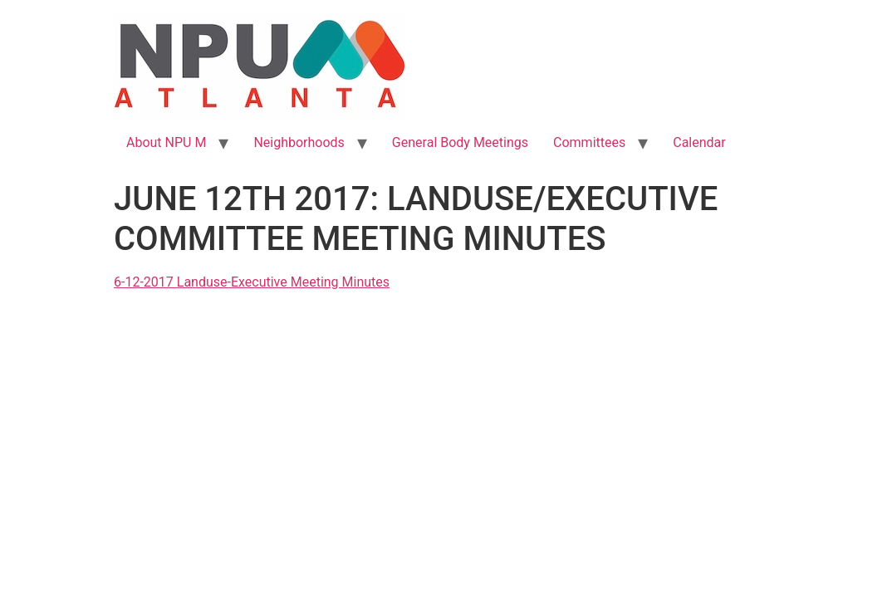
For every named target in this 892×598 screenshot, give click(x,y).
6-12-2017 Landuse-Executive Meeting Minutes (252, 282)
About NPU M (166, 142)
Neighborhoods (298, 142)
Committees (589, 142)
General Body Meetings (460, 142)
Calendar (699, 142)
